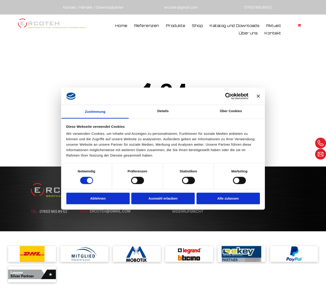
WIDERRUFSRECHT (188, 211)
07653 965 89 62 (258, 7)
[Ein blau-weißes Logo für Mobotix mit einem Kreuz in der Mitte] (137, 254)
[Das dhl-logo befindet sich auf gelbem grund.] (32, 254)
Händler (86, 7)
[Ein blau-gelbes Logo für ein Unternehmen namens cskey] (241, 254)
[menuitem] (121, 26)
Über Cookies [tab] (231, 111)
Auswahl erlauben (163, 198)
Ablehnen (97, 198)
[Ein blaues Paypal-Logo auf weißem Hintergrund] (294, 254)
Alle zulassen (228, 198)
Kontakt (69, 7)
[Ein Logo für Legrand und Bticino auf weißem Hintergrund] (189, 254)
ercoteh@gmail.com (181, 7)
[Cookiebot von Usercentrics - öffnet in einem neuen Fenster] (228, 96)
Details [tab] (163, 111)
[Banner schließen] (258, 96)
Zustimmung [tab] (95, 112)
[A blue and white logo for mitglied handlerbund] (84, 254)
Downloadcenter (110, 7)
